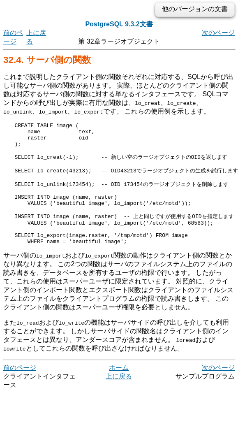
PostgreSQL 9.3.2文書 (119, 24)
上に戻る (119, 396)
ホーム (119, 387)
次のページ (218, 32)
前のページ (19, 387)
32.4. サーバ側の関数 (47, 60)
